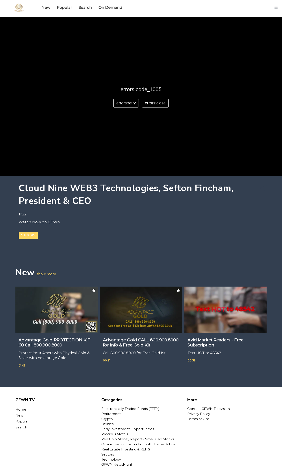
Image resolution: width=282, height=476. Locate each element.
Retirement (111, 414)
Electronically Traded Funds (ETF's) (130, 409)
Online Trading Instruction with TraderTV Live (138, 444)
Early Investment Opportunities (127, 429)
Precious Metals (114, 434)
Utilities (107, 424)
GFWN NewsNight (116, 464)
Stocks (28, 235)
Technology (111, 459)
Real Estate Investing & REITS (125, 449)
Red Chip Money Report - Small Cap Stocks (137, 439)
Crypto (107, 419)
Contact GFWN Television (208, 409)
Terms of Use (198, 419)
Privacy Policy (198, 414)
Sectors (107, 454)
